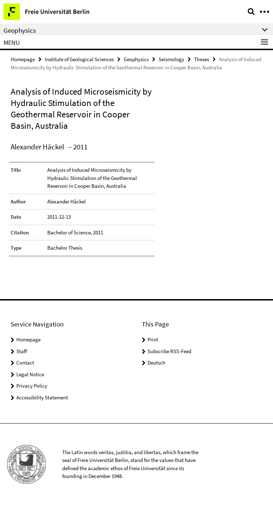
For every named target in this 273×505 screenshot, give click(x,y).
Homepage (23, 59)
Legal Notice (30, 374)
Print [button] (153, 339)
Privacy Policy (31, 385)
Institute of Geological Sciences (79, 59)
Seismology (171, 59)
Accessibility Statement (42, 397)
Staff (21, 351)
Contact (25, 362)
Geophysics (136, 59)
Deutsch (156, 362)
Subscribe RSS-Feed (169, 351)
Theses (201, 59)
